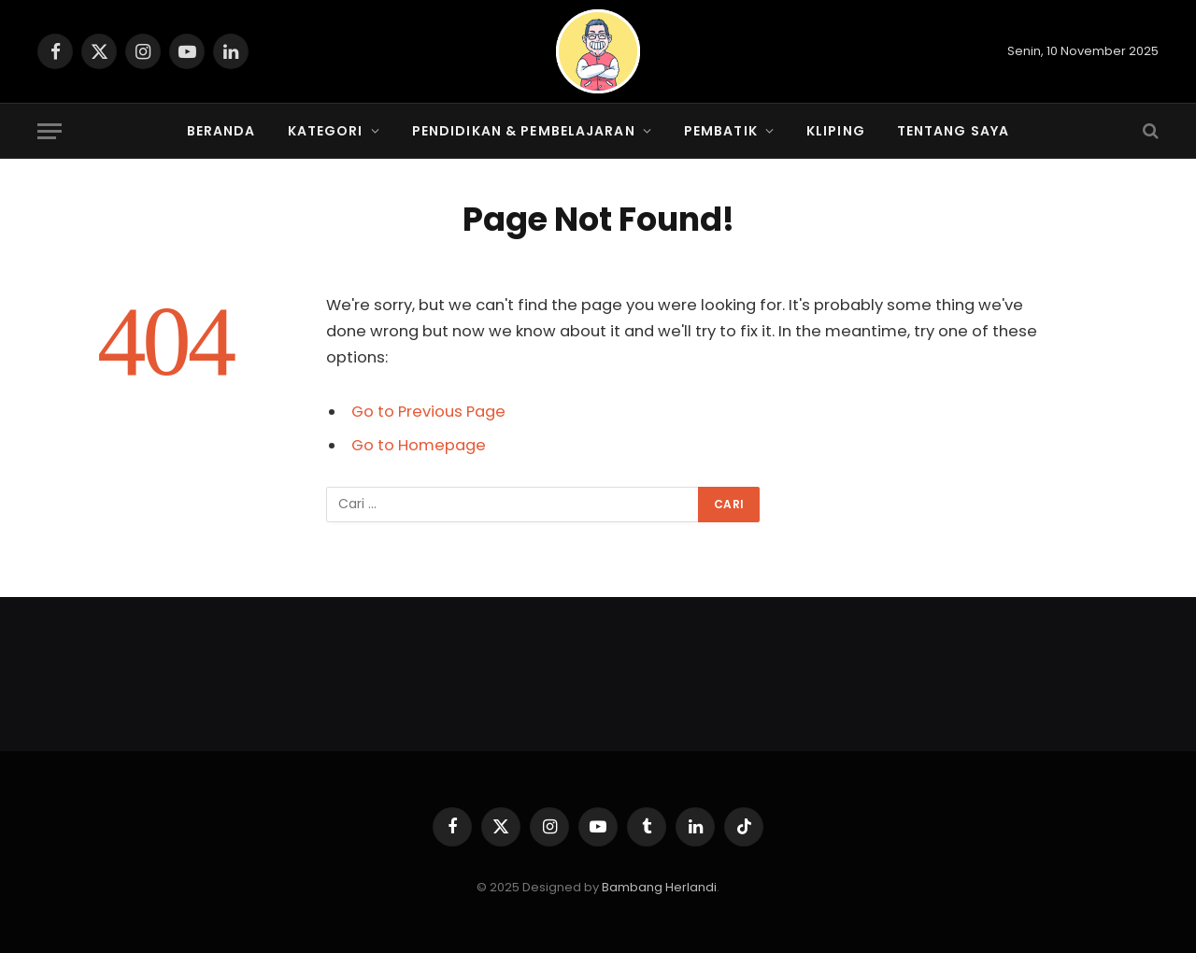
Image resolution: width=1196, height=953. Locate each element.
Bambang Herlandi (659, 887)
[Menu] (49, 131)
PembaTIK (721, 130)
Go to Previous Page (428, 411)
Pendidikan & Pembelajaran (523, 130)
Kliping (835, 130)
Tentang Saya (953, 130)
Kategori (325, 130)
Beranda (221, 130)
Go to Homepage (418, 445)
